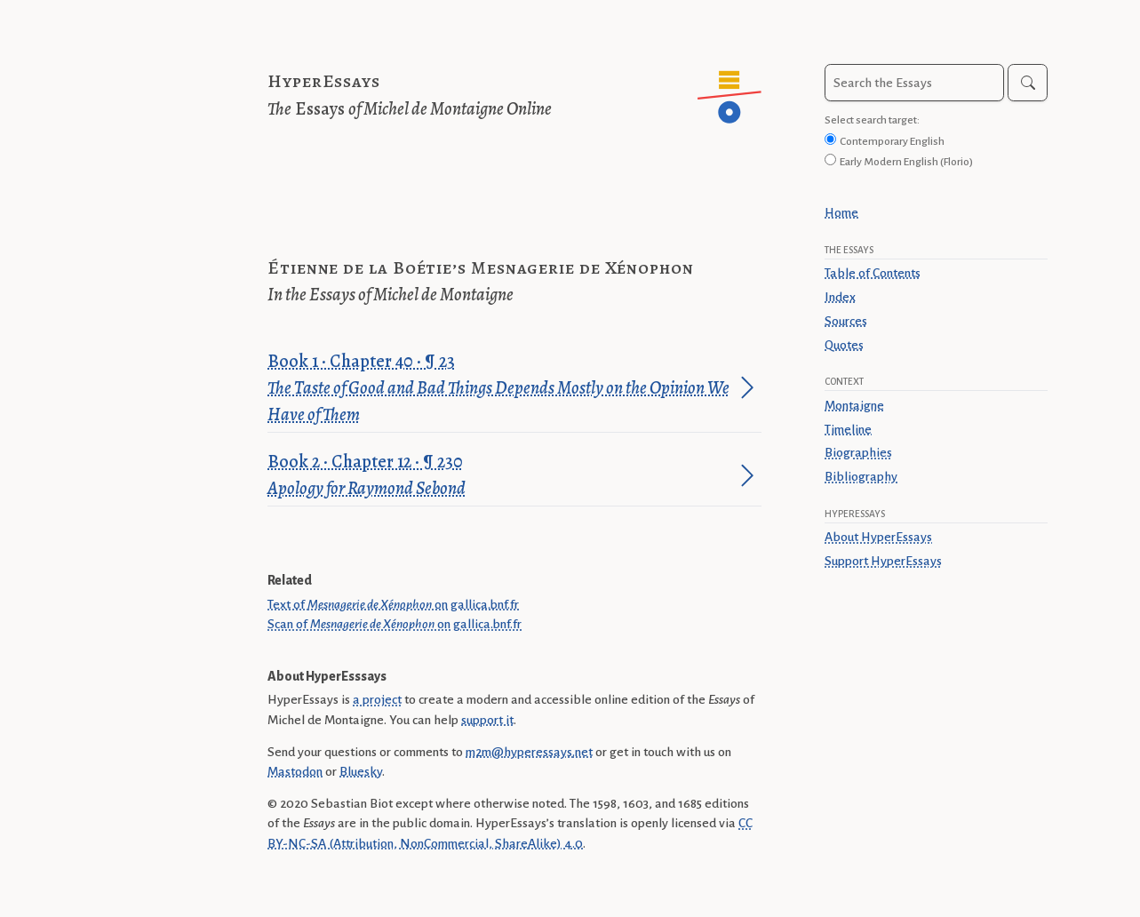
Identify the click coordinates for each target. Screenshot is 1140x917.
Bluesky (360, 771)
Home (841, 212)
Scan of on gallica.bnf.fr (394, 624)
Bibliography (861, 476)
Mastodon (295, 771)
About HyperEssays (878, 537)
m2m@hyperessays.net (529, 752)
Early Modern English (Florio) (906, 161)
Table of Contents (873, 273)
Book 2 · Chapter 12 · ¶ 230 (500, 476)
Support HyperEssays (883, 561)
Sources (846, 321)
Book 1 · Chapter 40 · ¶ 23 (500, 388)
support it (487, 720)
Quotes (844, 345)
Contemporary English (892, 141)
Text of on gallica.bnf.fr (393, 604)
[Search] (1028, 82)
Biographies (858, 452)
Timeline (848, 429)
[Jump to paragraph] (747, 387)
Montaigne (854, 405)
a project (377, 699)
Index (840, 297)
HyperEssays (323, 81)
